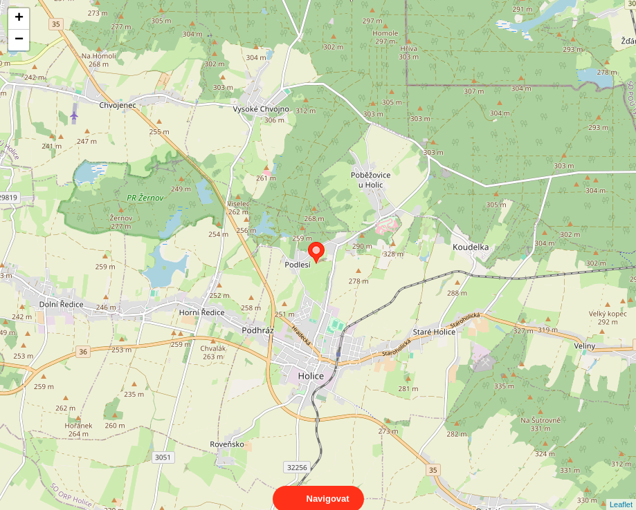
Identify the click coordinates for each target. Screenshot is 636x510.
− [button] (19, 40)
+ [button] (19, 18)
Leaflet (621, 492)
